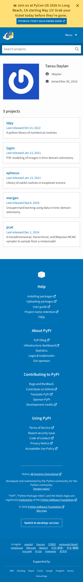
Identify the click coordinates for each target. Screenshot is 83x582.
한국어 (63, 551)
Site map (41, 511)
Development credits (39, 404)
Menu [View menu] (71, 35)
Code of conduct (39, 438)
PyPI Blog (40, 340)
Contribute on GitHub (40, 389)
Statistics (41, 350)
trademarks (25, 500)
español (28, 544)
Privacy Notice (39, 443)
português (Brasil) (68, 544)
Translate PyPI (40, 394)
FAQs (41, 317)
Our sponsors (41, 361)
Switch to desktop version (41, 523)
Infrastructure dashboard (40, 345)
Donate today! (41, 489)
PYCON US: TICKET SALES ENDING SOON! (40, 21)
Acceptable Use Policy (39, 448)
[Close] (77, 5)
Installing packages (40, 296)
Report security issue (41, 433)
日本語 (52, 544)
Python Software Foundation (57, 500)
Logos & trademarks (41, 355)
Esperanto (50, 551)
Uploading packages (40, 301)
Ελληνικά (31, 548)
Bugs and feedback (41, 384)
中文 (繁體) (73, 548)
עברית (38, 551)
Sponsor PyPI (41, 399)
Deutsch (43, 548)
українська (17, 548)
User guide (40, 307)
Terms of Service (40, 427)
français (40, 544)
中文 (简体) (57, 548)
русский (27, 551)
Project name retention (40, 312)
